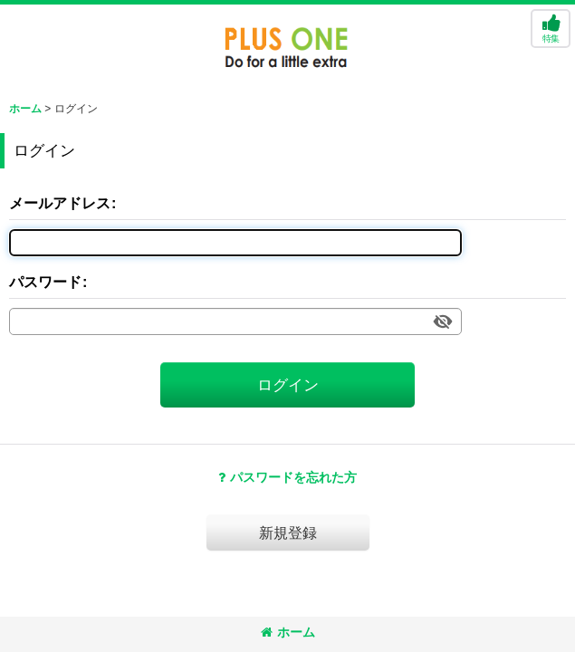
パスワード (45, 281)
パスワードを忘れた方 (287, 477)
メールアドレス (59, 203)
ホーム (288, 632)
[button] (550, 28)
